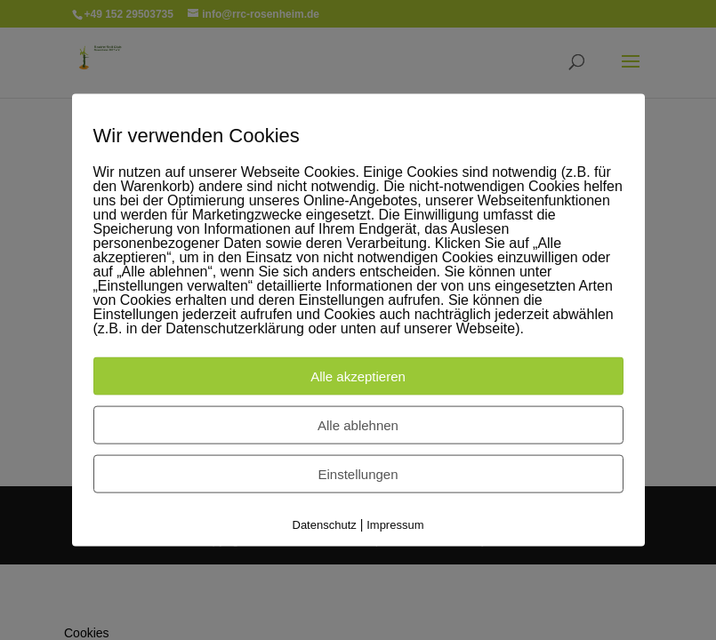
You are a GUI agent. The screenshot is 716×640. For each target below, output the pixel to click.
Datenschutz (325, 525)
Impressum (394, 525)
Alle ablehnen (358, 425)
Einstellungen (358, 474)
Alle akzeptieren (358, 376)
